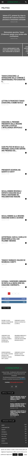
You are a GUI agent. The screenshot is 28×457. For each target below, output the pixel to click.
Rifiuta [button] (20, 454)
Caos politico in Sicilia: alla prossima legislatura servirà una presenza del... (13, 149)
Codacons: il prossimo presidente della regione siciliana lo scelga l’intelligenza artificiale (11, 125)
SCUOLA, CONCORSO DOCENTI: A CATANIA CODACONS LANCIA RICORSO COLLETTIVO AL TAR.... (18, 405)
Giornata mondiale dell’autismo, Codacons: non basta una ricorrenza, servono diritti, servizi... (7, 355)
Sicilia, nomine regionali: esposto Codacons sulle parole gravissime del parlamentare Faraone (11, 194)
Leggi (25, 454)
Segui (24, 301)
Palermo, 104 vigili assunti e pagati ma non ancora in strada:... (7, 322)
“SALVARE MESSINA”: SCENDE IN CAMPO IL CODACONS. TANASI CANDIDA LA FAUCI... (18, 398)
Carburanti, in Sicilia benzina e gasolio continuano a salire (20, 354)
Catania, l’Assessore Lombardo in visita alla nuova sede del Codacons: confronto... (13, 283)
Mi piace (23, 298)
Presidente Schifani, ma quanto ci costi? (11, 171)
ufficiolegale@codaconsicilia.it (16, 382)
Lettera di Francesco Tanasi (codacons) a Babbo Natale (12, 102)
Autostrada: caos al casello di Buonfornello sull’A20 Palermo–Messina (13, 239)
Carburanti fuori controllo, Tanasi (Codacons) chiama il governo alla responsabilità (6, 338)
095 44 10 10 (22, 379)
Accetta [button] (15, 454)
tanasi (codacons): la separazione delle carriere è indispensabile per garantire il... (13, 79)
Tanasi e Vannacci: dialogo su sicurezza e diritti (13, 261)
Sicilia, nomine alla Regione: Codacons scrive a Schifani (12, 217)
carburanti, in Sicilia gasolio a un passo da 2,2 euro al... (20, 322)
